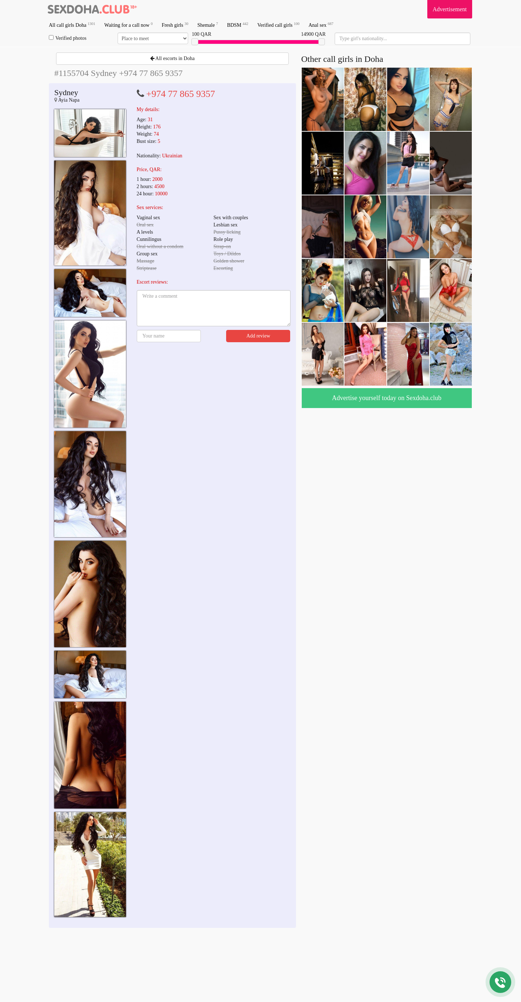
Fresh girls (175, 25)
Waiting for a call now (128, 25)
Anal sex (321, 25)
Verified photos (67, 38)
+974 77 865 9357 (180, 94)
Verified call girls (278, 25)
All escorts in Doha (172, 58)
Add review (258, 336)
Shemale (207, 25)
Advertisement (450, 9)
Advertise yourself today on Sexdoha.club (386, 398)
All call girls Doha (72, 25)
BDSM (237, 25)
